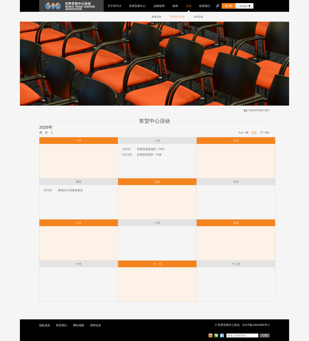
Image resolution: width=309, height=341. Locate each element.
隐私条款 (44, 325)
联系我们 (204, 5)
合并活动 (198, 16)
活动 (188, 5)
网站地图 (78, 325)
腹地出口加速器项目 (70, 190)
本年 (254, 132)
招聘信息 (95, 325)
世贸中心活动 (177, 16)
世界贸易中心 (137, 5)
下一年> (265, 132)
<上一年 (244, 132)
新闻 (175, 5)
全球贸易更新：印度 (149, 154)
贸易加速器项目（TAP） (152, 149)
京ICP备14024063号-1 (256, 324)
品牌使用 (159, 5)
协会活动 (156, 16)
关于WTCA (114, 5)
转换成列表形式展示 (259, 110)
